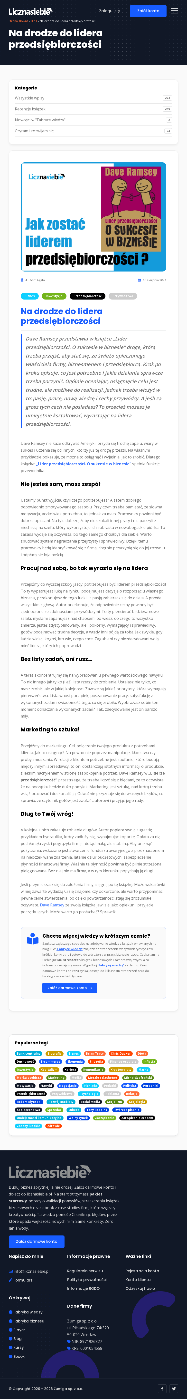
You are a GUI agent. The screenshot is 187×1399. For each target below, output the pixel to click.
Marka (144, 1070)
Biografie (54, 1053)
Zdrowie (53, 1126)
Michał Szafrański (138, 1078)
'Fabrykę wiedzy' (111, 965)
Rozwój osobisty (61, 1102)
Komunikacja (93, 1070)
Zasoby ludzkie (28, 1126)
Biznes (30, 296)
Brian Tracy (95, 1053)
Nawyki (46, 1086)
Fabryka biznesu (26, 1321)
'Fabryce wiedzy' (69, 949)
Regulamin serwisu (85, 1270)
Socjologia (137, 1102)
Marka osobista (29, 1078)
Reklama (112, 1094)
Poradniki (150, 1086)
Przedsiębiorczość (88, 296)
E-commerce (50, 1061)
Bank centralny (28, 1053)
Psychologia (89, 1094)
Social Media (90, 1102)
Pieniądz (90, 1086)
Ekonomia (75, 1061)
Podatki (110, 1086)
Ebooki (17, 1356)
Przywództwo (122, 296)
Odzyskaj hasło (140, 1288)
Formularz (21, 1280)
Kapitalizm (49, 1070)
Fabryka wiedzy (26, 1312)
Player (17, 1329)
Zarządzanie (104, 1118)
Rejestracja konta (142, 1270)
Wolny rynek (78, 1118)
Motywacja (25, 1086)
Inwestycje (54, 296)
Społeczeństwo (28, 1110)
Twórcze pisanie (127, 1110)
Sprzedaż (54, 1110)
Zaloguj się (109, 10)
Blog (15, 1338)
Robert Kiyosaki (29, 1102)
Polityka (129, 1086)
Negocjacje (68, 1086)
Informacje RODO (83, 1288)
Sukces (73, 1110)
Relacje (132, 1094)
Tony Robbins (96, 1110)
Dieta (142, 1053)
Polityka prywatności (87, 1279)
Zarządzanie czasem (137, 1118)
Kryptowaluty (121, 1070)
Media (76, 1078)
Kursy (16, 1347)
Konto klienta (138, 1279)
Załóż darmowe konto (70, 987)
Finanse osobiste (123, 1061)
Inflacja (149, 1061)
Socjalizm (114, 1102)
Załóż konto (148, 10)
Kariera (70, 1070)
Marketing (56, 1078)
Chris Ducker (121, 1053)
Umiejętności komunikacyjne (39, 1118)
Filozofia (96, 1061)
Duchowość (25, 1061)
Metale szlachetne (102, 1078)
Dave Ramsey (52, 905)
